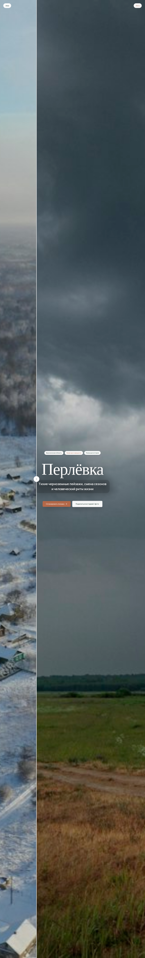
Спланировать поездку (56, 504)
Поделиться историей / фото (87, 504)
